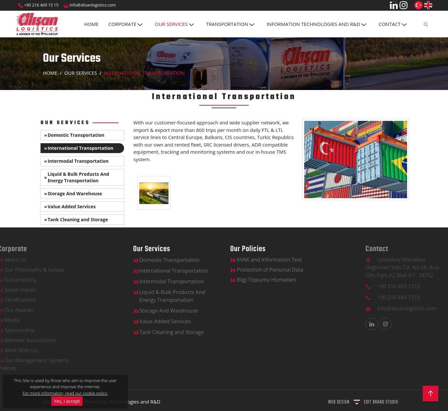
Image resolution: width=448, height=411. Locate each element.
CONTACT (393, 24)
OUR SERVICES (174, 24)
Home (91, 24)
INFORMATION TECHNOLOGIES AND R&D (316, 24)
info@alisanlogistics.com (90, 5)
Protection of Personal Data (322, 269)
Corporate (125, 24)
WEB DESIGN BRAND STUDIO (363, 402)
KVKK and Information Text (322, 259)
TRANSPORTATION (230, 24)
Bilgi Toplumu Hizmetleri (319, 279)
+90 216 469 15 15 (38, 5)
